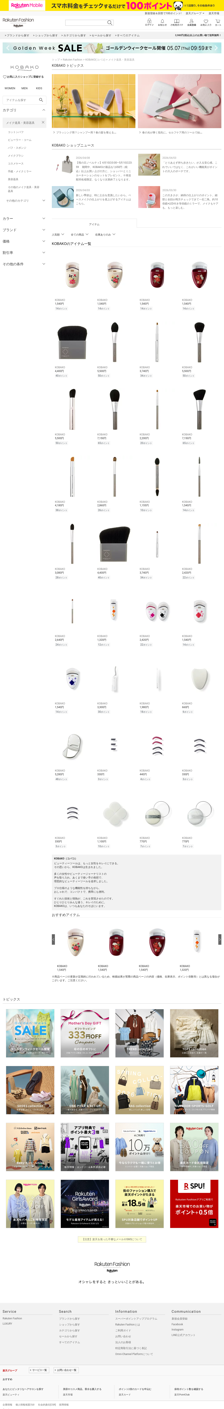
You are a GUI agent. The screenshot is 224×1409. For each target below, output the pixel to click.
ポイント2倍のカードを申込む (135, 1383)
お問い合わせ (123, 1330)
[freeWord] (24, 100)
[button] (75, 940)
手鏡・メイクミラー (20, 171)
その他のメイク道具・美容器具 (23, 189)
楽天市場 (214, 13)
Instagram (178, 1323)
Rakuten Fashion (72, 59)
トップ (56, 59)
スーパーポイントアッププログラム (136, 1312)
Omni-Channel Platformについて (134, 1348)
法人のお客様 (123, 1336)
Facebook (177, 1318)
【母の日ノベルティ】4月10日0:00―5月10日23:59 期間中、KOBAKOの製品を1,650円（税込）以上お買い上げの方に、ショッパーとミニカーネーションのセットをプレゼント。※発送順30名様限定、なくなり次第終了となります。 (104, 171)
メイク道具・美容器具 (20, 122)
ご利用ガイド (123, 1324)
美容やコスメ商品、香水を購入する (82, 1383)
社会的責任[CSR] (47, 1398)
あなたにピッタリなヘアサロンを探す (23, 1383)
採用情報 (64, 1398)
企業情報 (7, 1398)
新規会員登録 (179, 1312)
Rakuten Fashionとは (127, 1318)
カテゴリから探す (69, 1324)
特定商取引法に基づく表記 (131, 1342)
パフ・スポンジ (17, 147)
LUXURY (7, 1317)
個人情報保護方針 (25, 1398)
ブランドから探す (69, 1312)
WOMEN (10, 88)
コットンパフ (16, 132)
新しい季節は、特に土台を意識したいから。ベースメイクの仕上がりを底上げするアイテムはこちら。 (103, 199)
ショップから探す (69, 1318)
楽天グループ (193, 13)
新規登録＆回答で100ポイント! (163, 13)
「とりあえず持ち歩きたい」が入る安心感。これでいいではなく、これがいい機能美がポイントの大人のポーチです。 (189, 167)
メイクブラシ (16, 155)
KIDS (39, 88)
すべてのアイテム (69, 1336)
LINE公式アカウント (184, 1329)
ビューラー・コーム (20, 139)
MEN (24, 88)
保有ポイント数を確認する (188, 1383)
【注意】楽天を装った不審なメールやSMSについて (112, 1233)
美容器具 (13, 179)
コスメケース (16, 163)
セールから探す (68, 1330)
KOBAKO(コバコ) (95, 59)
